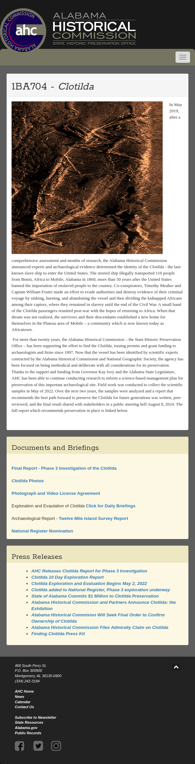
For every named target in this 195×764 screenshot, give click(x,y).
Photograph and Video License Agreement (56, 493)
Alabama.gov (26, 728)
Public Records (28, 733)
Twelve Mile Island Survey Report (93, 518)
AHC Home (24, 691)
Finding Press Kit (58, 633)
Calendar (22, 702)
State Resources (29, 722)
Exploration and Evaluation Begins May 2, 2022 (89, 583)
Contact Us (24, 707)
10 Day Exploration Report (67, 577)
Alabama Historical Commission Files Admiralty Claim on (99, 627)
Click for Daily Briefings (110, 505)
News (19, 697)
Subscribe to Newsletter (35, 717)
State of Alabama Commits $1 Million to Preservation (95, 596)
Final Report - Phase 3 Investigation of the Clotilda (64, 468)
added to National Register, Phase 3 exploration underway (100, 589)
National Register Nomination (42, 530)
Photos (28, 480)
